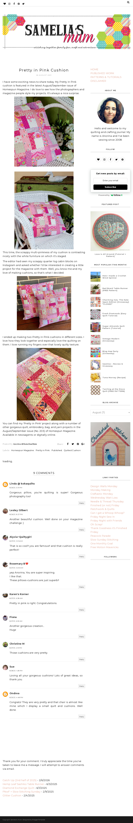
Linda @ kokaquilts (22, 483)
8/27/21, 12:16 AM (16, 541)
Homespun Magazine (22, 450)
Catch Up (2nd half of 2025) (20, 780)
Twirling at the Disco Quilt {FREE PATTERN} (113, 390)
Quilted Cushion (72, 450)
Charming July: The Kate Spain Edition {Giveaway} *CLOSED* (115, 302)
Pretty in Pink (43, 450)
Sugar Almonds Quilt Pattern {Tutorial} (113, 327)
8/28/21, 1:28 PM (16, 671)
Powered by (110, 195)
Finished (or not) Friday (105, 505)
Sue (12, 666)
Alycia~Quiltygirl (20, 537)
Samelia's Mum (16, 820)
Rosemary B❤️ (19, 563)
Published (57, 450)
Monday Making (101, 490)
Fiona (13, 617)
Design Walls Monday (104, 486)
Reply (81, 503)
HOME (94, 69)
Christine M (17, 643)
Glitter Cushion (12, 795)
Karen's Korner (19, 594)
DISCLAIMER (98, 81)
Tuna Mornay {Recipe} (114, 377)
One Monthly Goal (102, 543)
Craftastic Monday (102, 493)
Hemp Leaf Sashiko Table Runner (23, 784)
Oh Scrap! (96, 524)
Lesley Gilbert (19, 510)
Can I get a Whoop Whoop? (108, 513)
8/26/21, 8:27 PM (16, 514)
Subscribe (110, 187)
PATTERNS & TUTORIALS (106, 77)
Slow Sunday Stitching (104, 539)
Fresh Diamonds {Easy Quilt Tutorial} (114, 314)
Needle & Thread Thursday (107, 501)
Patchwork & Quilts (102, 509)
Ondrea (14, 693)
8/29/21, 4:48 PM (16, 697)
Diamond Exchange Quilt (18, 788)
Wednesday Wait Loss (104, 497)
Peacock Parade (101, 535)
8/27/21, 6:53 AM (16, 621)
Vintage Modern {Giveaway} (110, 340)
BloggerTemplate (38, 820)
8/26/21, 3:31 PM (16, 488)
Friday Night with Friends (106, 520)
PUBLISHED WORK (102, 73)
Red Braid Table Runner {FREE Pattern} (115, 289)
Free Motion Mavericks (105, 547)
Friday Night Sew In (103, 516)
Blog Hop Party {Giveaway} (110, 352)
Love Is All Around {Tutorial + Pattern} (110, 255)
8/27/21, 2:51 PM (16, 648)
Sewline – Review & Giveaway (112, 365)
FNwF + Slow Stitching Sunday (21, 791)
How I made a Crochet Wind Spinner (114, 277)
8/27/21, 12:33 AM (16, 568)
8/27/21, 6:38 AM (16, 598)
